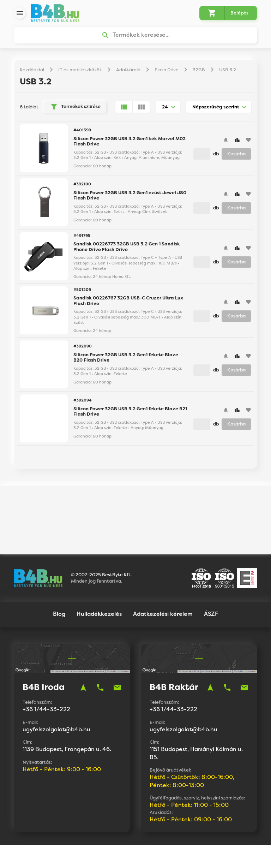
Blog (59, 582)
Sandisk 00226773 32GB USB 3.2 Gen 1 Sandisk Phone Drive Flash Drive (126, 247)
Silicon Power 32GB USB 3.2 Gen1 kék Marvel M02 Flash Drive (129, 142)
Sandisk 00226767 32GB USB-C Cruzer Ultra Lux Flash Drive (128, 301)
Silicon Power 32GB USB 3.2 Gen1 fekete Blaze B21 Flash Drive (130, 412)
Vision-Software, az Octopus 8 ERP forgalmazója (157, 830)
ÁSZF (211, 582)
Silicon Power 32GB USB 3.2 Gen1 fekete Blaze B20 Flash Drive (125, 358)
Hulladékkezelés (99, 582)
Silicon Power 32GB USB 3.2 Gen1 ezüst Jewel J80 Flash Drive (129, 196)
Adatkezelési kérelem (163, 582)
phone (100, 655)
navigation (83, 655)
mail (117, 655)
